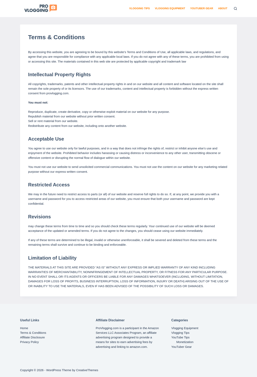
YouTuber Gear (201, 8)
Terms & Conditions (33, 332)
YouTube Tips (180, 337)
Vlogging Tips (139, 8)
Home (24, 328)
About (222, 8)
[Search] (235, 8)
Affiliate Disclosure (32, 337)
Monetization (184, 342)
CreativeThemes (87, 370)
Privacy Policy (29, 342)
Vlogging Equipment (170, 8)
